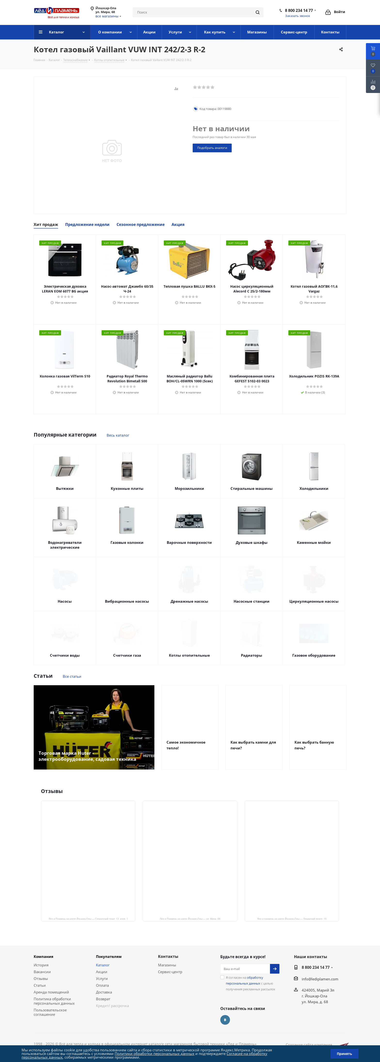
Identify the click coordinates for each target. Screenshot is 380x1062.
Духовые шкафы (252, 542)
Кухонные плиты (127, 488)
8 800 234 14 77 (299, 10)
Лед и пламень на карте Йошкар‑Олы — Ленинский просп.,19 (291, 919)
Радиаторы (251, 655)
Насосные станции (251, 601)
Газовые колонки (127, 542)
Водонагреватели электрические (65, 545)
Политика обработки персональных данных (54, 1001)
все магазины (107, 16)
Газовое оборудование (313, 655)
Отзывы (41, 978)
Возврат (103, 998)
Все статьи (72, 676)
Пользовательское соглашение (50, 1012)
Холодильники (314, 488)
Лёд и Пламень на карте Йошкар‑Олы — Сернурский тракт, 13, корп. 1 (88, 919)
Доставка (104, 992)
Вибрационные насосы (127, 601)
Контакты (168, 956)
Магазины (167, 964)
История (41, 964)
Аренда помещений (51, 992)
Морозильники (189, 488)
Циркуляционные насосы (314, 601)
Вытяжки (65, 488)
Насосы (65, 601)
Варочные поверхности (189, 542)
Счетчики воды (65, 655)
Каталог (103, 964)
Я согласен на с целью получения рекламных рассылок (250, 983)
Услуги (102, 978)
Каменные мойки (314, 542)
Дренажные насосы (189, 601)
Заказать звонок (297, 16)
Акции (101, 971)
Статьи (40, 985)
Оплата (102, 985)
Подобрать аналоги (212, 148)
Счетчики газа (127, 655)
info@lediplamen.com (320, 979)
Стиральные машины (251, 488)
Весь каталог (118, 435)
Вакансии (42, 971)
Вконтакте (225, 1020)
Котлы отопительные (189, 655)
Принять (344, 1053)
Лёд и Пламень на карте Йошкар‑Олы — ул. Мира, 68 (190, 919)
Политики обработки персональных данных (154, 1053)
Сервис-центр (170, 971)
